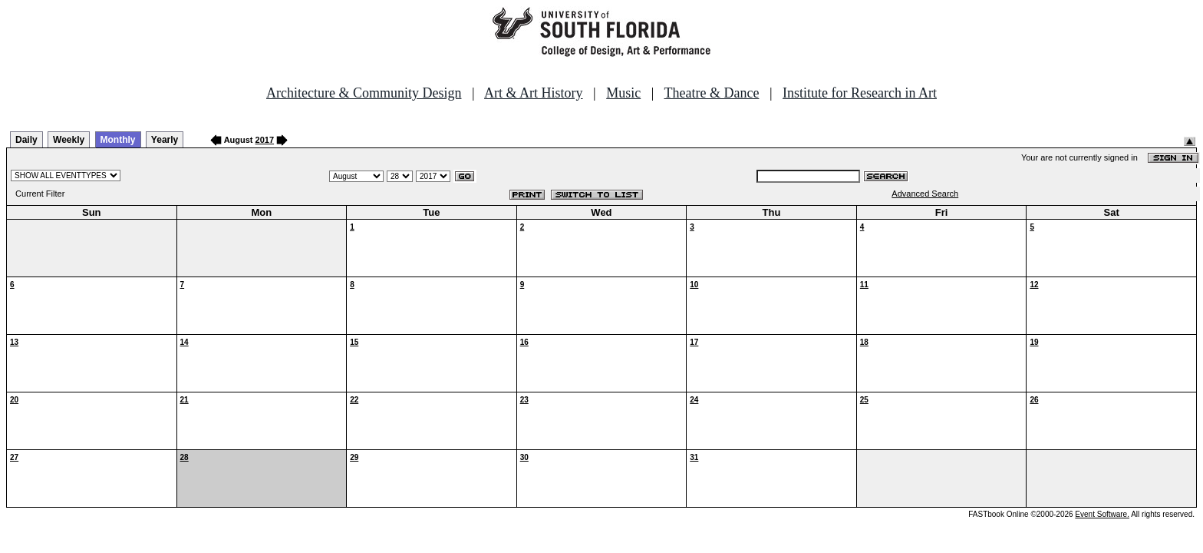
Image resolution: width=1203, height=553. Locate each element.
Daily (26, 139)
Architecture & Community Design (363, 93)
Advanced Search (925, 193)
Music (623, 93)
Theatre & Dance (711, 93)
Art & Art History (533, 93)
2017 (264, 139)
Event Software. (1102, 514)
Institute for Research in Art (860, 93)
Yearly (164, 139)
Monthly (118, 139)
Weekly (68, 139)
